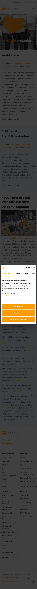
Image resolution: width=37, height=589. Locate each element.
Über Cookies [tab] (30, 273)
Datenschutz (10, 296)
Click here (30, 300)
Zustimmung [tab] (6, 273)
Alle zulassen (18, 306)
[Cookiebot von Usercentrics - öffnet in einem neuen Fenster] (26, 268)
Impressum (25, 296)
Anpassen (18, 313)
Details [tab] (18, 273)
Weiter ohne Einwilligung (18, 319)
